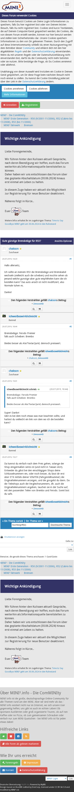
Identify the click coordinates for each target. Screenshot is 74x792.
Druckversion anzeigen (14, 537)
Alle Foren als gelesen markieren (20, 743)
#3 (71, 381)
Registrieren (30, 105)
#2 (71, 327)
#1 (71, 259)
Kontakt (8, 770)
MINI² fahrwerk (12, 125)
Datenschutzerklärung (43, 51)
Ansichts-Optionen (63, 241)
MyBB (43, 784)
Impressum (31, 762)
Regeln (18, 51)
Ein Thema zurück (13, 521)
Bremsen (28, 125)
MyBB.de (25, 784)
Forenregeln (10, 762)
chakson (14, 248)
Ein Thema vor (33, 521)
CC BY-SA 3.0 (60, 787)
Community (29, 48)
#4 (71, 457)
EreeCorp (36, 787)
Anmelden (10, 105)
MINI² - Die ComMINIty (12, 115)
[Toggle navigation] (67, 4)
